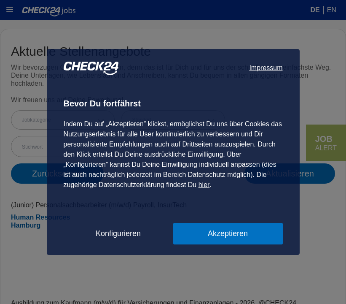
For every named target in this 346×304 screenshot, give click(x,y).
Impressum (265, 67)
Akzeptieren (228, 233)
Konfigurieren (118, 233)
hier (204, 184)
